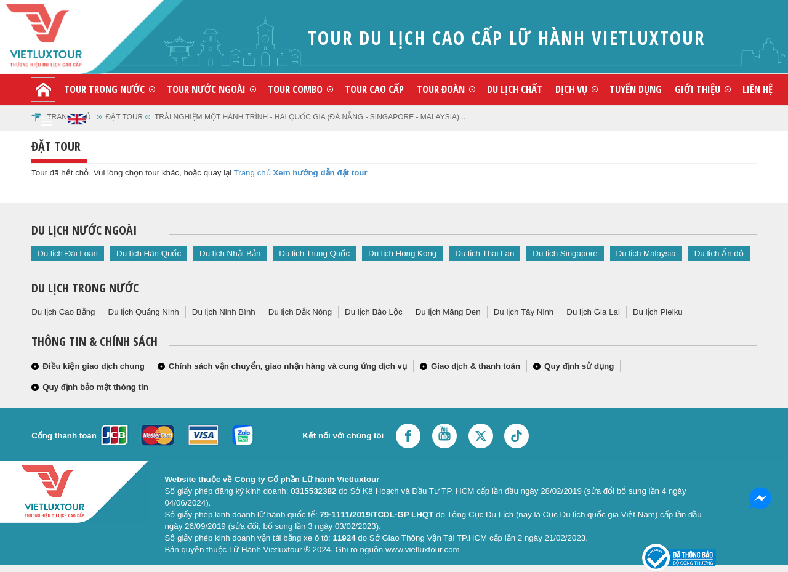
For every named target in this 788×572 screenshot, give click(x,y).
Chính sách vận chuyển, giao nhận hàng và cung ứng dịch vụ (288, 366)
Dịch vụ (571, 89)
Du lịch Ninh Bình (223, 311)
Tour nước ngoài (206, 89)
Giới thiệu (697, 89)
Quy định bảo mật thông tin (95, 387)
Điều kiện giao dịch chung (93, 366)
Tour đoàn (441, 89)
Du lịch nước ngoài (84, 230)
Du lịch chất (514, 89)
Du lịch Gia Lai (593, 311)
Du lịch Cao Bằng (63, 311)
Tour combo (295, 89)
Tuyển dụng (635, 89)
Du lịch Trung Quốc (314, 253)
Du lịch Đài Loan (68, 253)
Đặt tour (124, 117)
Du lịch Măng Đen (448, 311)
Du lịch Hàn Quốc (148, 253)
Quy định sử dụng (579, 366)
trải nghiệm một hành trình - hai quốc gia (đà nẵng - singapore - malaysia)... (310, 117)
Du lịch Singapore (565, 253)
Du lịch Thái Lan (484, 253)
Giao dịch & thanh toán (475, 366)
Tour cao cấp (374, 89)
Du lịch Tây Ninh (524, 311)
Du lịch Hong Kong (402, 253)
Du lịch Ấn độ (719, 253)
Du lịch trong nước (85, 288)
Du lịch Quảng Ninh (143, 311)
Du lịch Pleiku (658, 311)
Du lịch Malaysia (646, 253)
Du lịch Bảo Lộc (374, 311)
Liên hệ (757, 89)
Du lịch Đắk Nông (300, 311)
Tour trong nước (104, 89)
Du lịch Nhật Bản (229, 253)
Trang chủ (252, 172)
